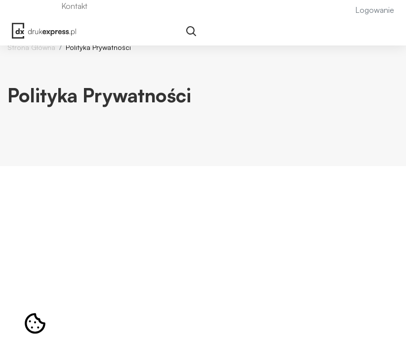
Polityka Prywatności (98, 47)
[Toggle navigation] (191, 32)
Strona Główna (31, 47)
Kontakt (74, 6)
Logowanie (374, 10)
